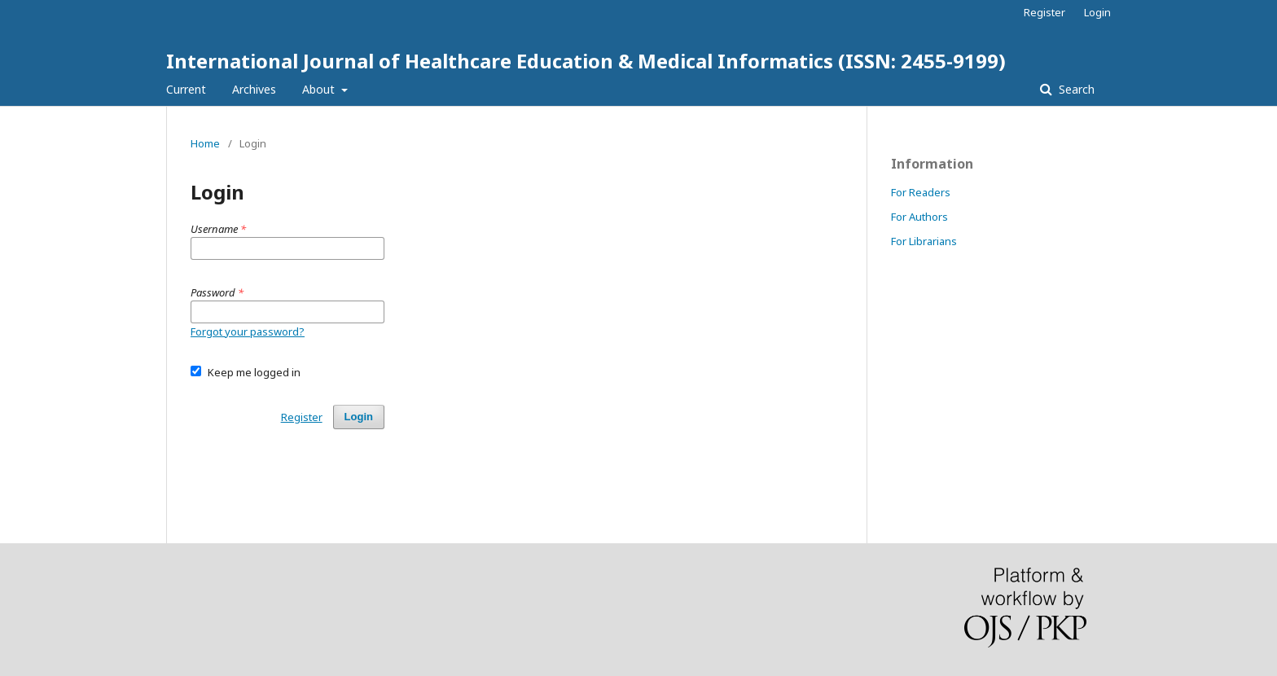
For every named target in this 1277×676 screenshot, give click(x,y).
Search (1075, 89)
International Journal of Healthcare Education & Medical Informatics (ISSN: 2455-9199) (586, 60)
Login (1097, 12)
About (320, 89)
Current (186, 89)
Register (1044, 12)
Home (205, 143)
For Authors (919, 216)
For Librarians (924, 241)
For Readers (920, 192)
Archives (254, 89)
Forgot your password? (248, 331)
